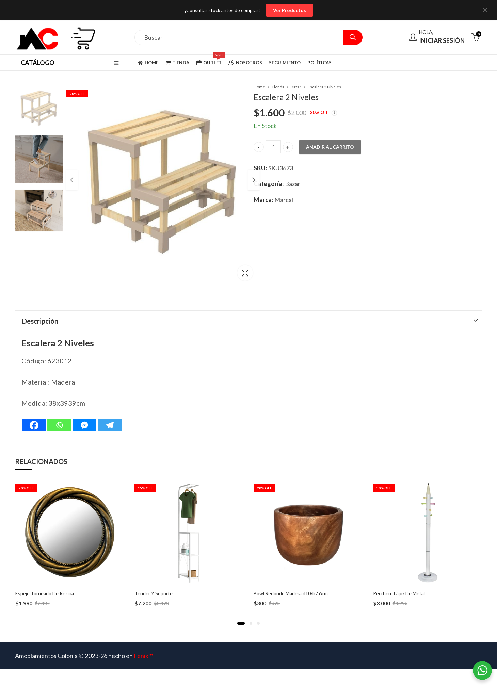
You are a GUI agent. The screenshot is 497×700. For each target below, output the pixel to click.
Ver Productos (289, 10)
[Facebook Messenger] (84, 425)
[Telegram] (110, 425)
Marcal (283, 200)
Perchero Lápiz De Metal (399, 593)
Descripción (40, 321)
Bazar (296, 86)
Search (353, 37)
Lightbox (230, 274)
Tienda (278, 86)
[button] (241, 623)
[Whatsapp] (59, 425)
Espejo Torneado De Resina (44, 593)
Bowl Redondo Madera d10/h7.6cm (291, 593)
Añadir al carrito (330, 147)
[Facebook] (34, 425)
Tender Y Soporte (153, 593)
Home (259, 86)
